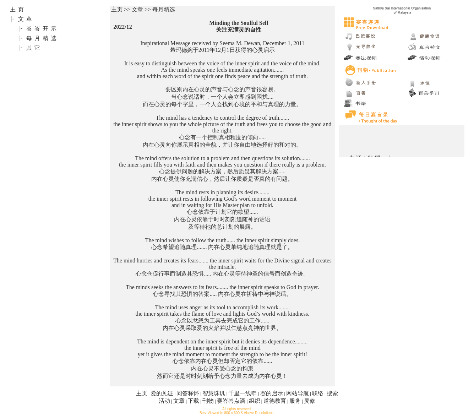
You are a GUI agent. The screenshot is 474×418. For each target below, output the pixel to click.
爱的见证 (162, 393)
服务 (295, 401)
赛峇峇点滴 (231, 401)
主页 (141, 393)
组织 (254, 401)
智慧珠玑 (213, 393)
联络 (317, 393)
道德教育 (274, 401)
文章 (179, 401)
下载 (193, 401)
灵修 (309, 401)
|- (13, 19)
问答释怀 (187, 393)
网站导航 (297, 393)
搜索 (332, 393)
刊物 (208, 401)
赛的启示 (271, 393)
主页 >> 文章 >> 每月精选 (143, 9)
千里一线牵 (242, 393)
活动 (164, 401)
